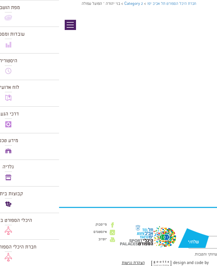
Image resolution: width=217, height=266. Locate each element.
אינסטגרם (41, 232)
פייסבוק (42, 224)
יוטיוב (43, 239)
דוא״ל (205, 233)
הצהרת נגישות (74, 263)
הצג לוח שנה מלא (196, 188)
